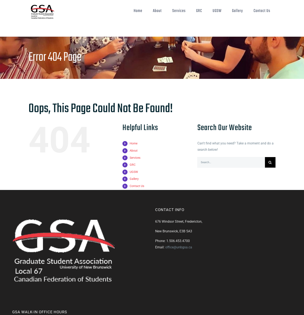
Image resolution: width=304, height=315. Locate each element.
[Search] (270, 162)
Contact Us (137, 186)
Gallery (134, 178)
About (134, 150)
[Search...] (231, 162)
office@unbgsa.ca (178, 247)
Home (133, 143)
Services (135, 157)
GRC (133, 164)
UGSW (134, 172)
